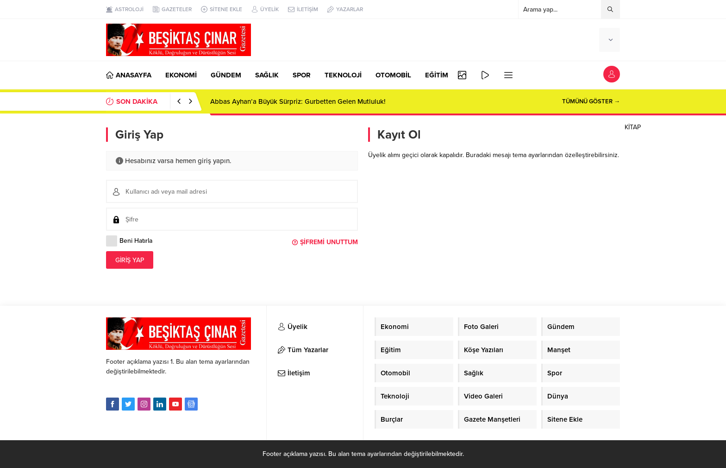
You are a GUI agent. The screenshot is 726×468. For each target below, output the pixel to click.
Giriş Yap (129, 260)
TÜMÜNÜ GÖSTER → (591, 101)
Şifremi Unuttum (329, 242)
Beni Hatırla (129, 241)
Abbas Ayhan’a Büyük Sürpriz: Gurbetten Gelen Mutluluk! (298, 101)
